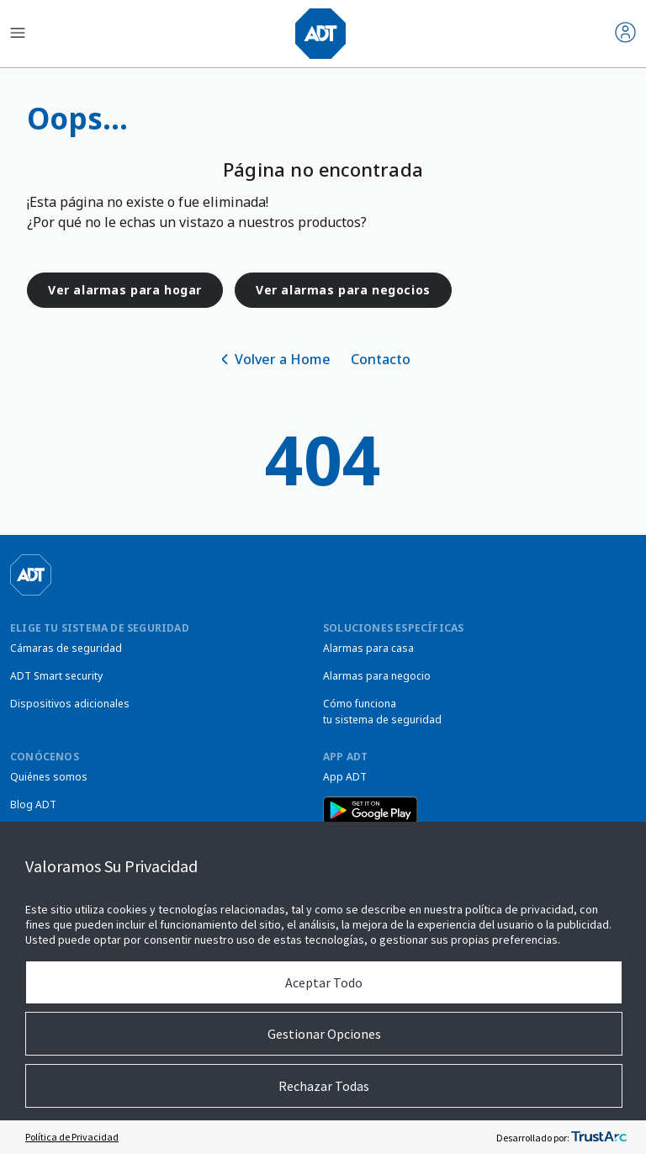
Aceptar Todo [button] (324, 982)
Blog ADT (33, 804)
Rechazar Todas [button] (323, 1085)
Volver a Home (283, 359)
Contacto (380, 359)
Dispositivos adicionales (70, 703)
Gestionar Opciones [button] (324, 1033)
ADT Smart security (56, 676)
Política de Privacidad (72, 1136)
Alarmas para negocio (377, 676)
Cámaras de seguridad (66, 648)
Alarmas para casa (368, 648)
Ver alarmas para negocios (343, 290)
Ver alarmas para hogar (125, 290)
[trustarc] (598, 1137)
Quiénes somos (48, 777)
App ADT (345, 777)
